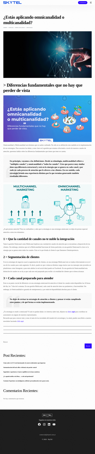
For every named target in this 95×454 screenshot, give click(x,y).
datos (70, 312)
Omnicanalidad (20, 27)
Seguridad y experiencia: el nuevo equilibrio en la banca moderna (21, 372)
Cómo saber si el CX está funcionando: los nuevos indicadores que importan (24, 363)
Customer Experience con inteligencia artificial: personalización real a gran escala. (26, 381)
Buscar (5, 342)
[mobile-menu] (90, 2)
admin (5, 27)
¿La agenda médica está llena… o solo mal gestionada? (18, 376)
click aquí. (20, 321)
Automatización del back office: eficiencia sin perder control (20, 367)
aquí (73, 312)
